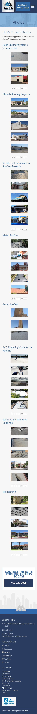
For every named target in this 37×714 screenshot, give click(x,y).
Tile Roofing (9, 491)
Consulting (6, 671)
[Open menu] (32, 6)
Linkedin (7, 652)
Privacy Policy (7, 688)
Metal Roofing (10, 235)
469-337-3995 (7, 630)
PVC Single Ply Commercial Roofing (17, 349)
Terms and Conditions (10, 690)
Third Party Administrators (11, 681)
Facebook (8, 649)
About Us (5, 683)
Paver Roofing (10, 304)
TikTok (6, 662)
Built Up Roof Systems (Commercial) (15, 46)
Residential (6, 674)
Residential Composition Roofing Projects (16, 164)
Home (4, 693)
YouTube (7, 659)
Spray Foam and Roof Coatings (15, 421)
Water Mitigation (8, 679)
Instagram (8, 656)
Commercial (6, 676)
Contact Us (6, 686)
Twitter (6, 646)
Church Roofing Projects (16, 94)
